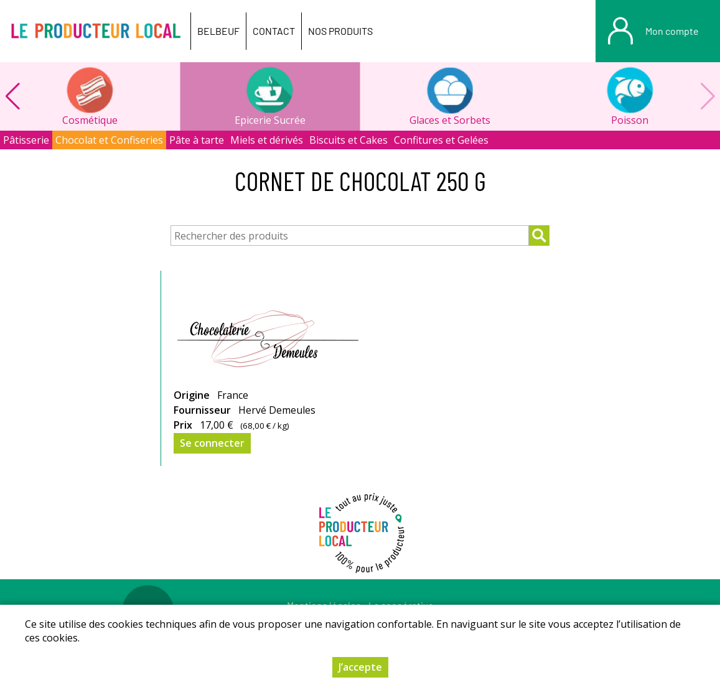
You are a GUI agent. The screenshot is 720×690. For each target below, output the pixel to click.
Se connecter (212, 443)
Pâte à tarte (196, 140)
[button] (12, 96)
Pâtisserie (26, 140)
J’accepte (360, 667)
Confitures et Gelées (441, 140)
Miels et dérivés (266, 140)
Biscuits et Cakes (348, 140)
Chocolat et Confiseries (109, 140)
